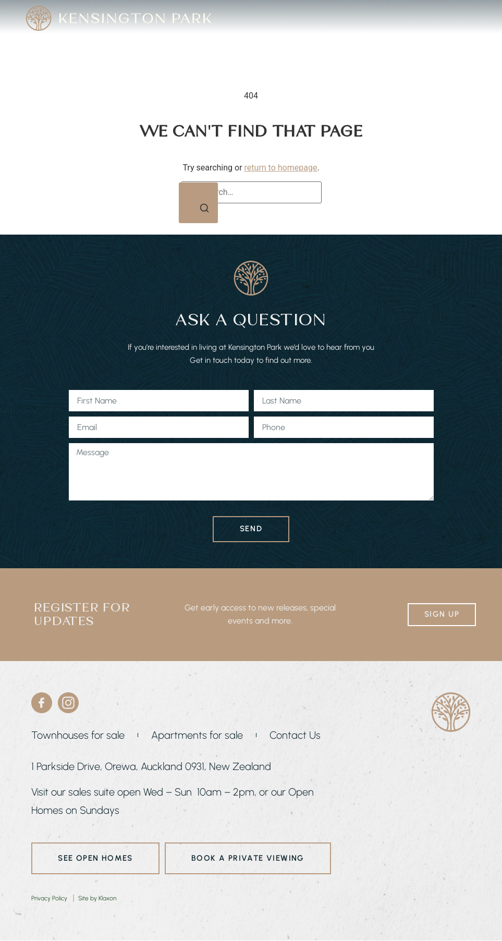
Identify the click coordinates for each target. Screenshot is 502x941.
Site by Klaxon (97, 898)
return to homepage (280, 168)
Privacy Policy (49, 898)
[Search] (198, 203)
